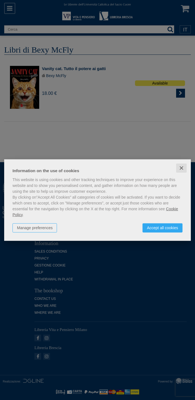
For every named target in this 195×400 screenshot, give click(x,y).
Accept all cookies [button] (162, 227)
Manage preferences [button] (34, 227)
